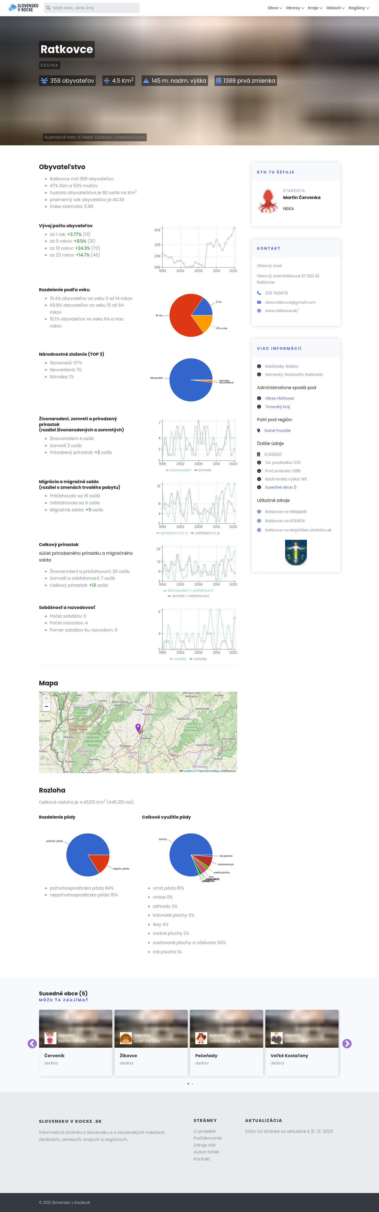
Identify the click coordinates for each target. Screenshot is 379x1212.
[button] (138, 727)
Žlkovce (128, 1056)
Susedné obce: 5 (281, 487)
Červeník (54, 1056)
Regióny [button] (357, 8)
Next (347, 1044)
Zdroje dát (205, 1145)
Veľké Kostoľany (289, 1056)
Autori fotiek (206, 1152)
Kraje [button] (313, 8)
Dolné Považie (278, 430)
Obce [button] (272, 8)
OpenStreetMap (208, 770)
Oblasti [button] (333, 8)
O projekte (205, 1131)
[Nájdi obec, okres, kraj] (91, 8)
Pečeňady (206, 1056)
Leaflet (186, 770)
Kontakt (202, 1159)
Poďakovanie (208, 1138)
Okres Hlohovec (280, 398)
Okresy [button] (293, 8)
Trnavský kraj (277, 406)
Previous (32, 1044)
